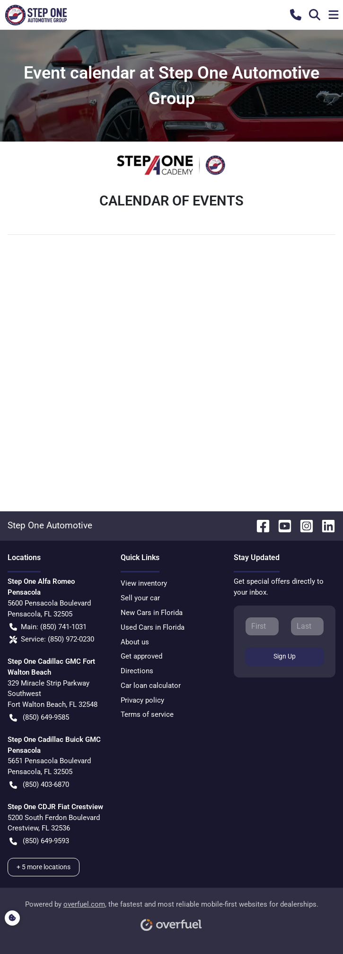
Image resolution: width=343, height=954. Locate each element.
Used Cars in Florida (153, 627)
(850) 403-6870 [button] (39, 784)
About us (135, 642)
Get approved (141, 656)
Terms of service (147, 714)
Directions (137, 671)
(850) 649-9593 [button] (39, 841)
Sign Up (284, 656)
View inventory (144, 583)
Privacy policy (142, 700)
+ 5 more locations (43, 867)
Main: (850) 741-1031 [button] (48, 627)
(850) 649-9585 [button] (39, 717)
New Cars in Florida (152, 612)
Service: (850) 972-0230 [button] (51, 639)
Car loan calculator (151, 685)
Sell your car (140, 598)
